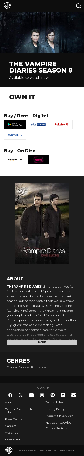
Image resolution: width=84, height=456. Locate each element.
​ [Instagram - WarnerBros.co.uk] (42, 395)
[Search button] (78, 6)
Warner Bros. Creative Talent (20, 410)
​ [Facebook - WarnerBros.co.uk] (10, 395)
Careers (10, 426)
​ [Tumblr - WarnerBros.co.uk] (63, 395)
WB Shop (11, 432)
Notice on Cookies (58, 422)
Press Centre (13, 419)
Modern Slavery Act (59, 415)
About (9, 402)
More (42, 342)
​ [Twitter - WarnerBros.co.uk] (21, 395)
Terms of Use (54, 402)
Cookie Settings (56, 428)
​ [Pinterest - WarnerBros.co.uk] (52, 395)
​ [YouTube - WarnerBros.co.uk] (31, 395)
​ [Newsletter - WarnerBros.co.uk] (73, 395)
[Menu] (19, 6)
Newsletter (12, 439)
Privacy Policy (55, 409)
